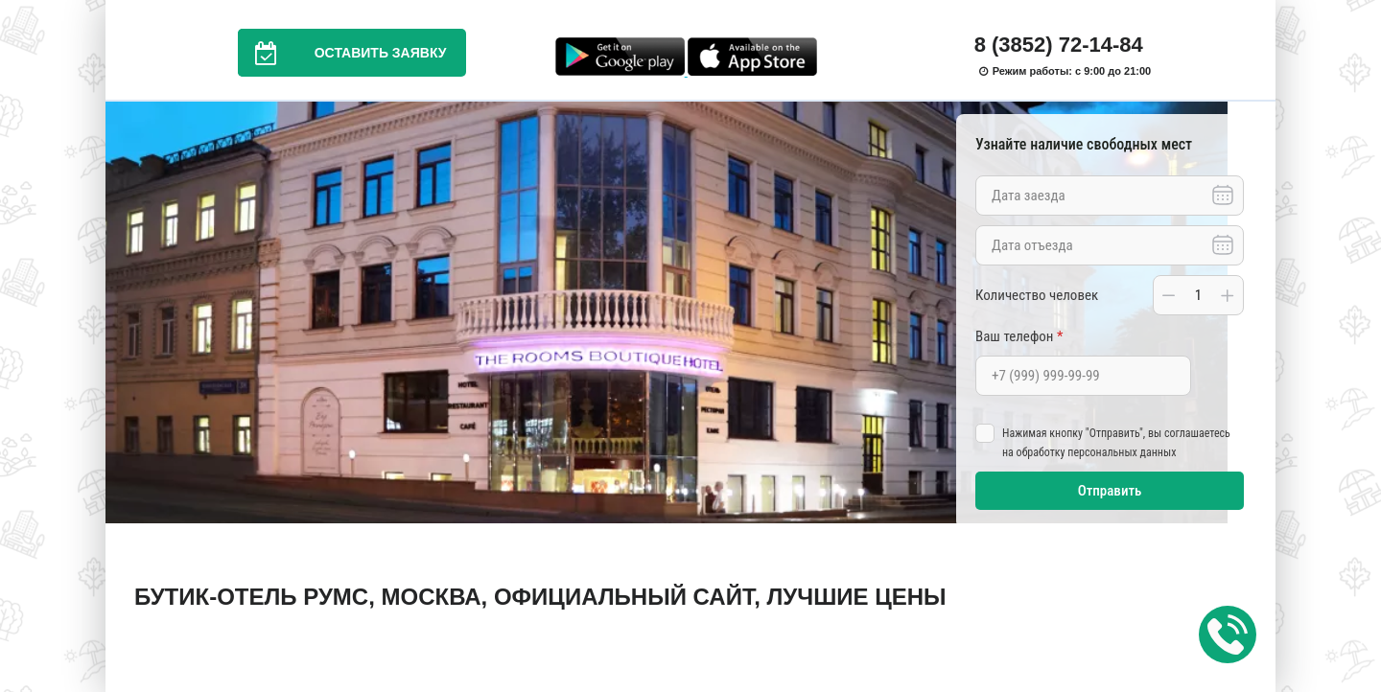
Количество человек (1036, 295)
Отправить (1110, 490)
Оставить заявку (342, 53)
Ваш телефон (1019, 336)
